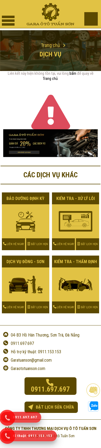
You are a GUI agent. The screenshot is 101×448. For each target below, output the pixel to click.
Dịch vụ (50, 54)
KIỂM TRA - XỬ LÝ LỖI (75, 198)
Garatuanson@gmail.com (31, 360)
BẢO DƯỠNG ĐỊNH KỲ (25, 198)
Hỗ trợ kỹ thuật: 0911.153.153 (36, 351)
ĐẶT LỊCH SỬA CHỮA (51, 407)
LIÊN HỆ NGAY (13, 244)
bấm (72, 73)
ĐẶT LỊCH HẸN (37, 244)
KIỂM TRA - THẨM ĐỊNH (75, 261)
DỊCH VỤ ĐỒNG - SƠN (25, 261)
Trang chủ (50, 78)
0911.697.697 (22, 343)
